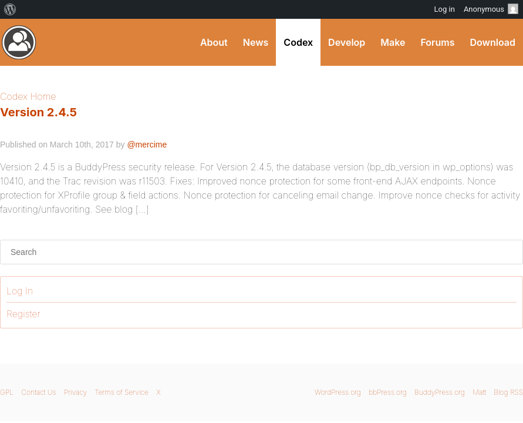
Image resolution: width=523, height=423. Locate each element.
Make (392, 42)
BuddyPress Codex (19, 42)
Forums (437, 42)
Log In (19, 291)
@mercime (147, 144)
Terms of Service (121, 392)
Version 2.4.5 (38, 112)
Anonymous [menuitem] (491, 9)
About (214, 42)
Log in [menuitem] (444, 9)
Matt (479, 392)
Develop (346, 42)
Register (23, 314)
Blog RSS (508, 392)
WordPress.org (338, 392)
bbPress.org (388, 392)
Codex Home (28, 96)
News (256, 42)
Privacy (75, 392)
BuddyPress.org (439, 392)
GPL (7, 392)
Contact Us (38, 392)
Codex (298, 42)
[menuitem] (10, 9)
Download (492, 42)
